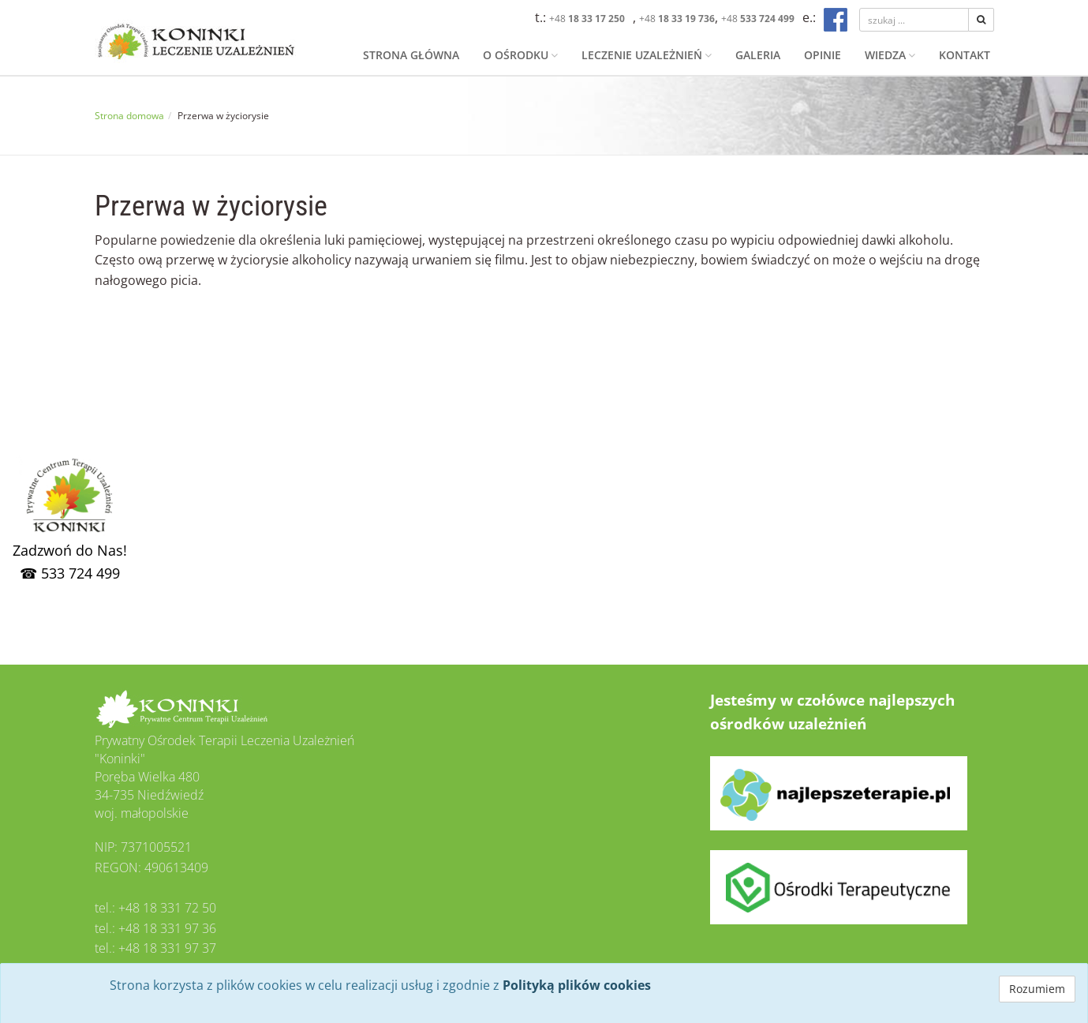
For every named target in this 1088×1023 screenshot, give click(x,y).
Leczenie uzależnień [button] (646, 54)
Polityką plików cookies (577, 985)
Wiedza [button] (890, 54)
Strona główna (411, 54)
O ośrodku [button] (520, 54)
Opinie (822, 54)
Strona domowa (129, 115)
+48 (587, 18)
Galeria (757, 54)
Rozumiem (1037, 988)
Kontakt (964, 54)
